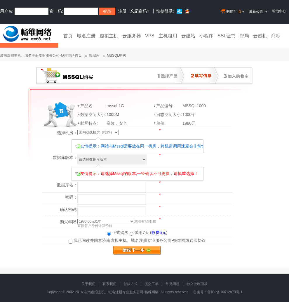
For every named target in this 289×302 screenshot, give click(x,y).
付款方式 (130, 284)
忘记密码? (139, 11)
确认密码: (68, 209)
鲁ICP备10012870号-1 (224, 292)
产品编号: (165, 105)
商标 (276, 35)
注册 (122, 11)
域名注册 (86, 35)
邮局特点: (89, 123)
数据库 (94, 55)
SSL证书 (226, 35)
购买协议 (197, 240)
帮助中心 (279, 11)
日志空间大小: (169, 114)
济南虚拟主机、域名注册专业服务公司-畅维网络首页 (41, 55)
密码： (71, 197)
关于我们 (88, 284)
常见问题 (173, 284)
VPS (149, 35)
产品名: (87, 105)
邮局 (244, 35)
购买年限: (68, 221)
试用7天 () (149, 232)
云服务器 (131, 35)
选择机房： (67, 132)
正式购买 (117, 232)
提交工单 (151, 284)
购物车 (233, 12)
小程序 (206, 35)
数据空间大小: (93, 114)
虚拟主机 (109, 35)
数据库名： (67, 185)
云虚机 (260, 35)
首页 (68, 35)
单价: (161, 123)
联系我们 (109, 284)
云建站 (188, 35)
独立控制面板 (197, 284)
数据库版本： (65, 157)
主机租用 (168, 35)
